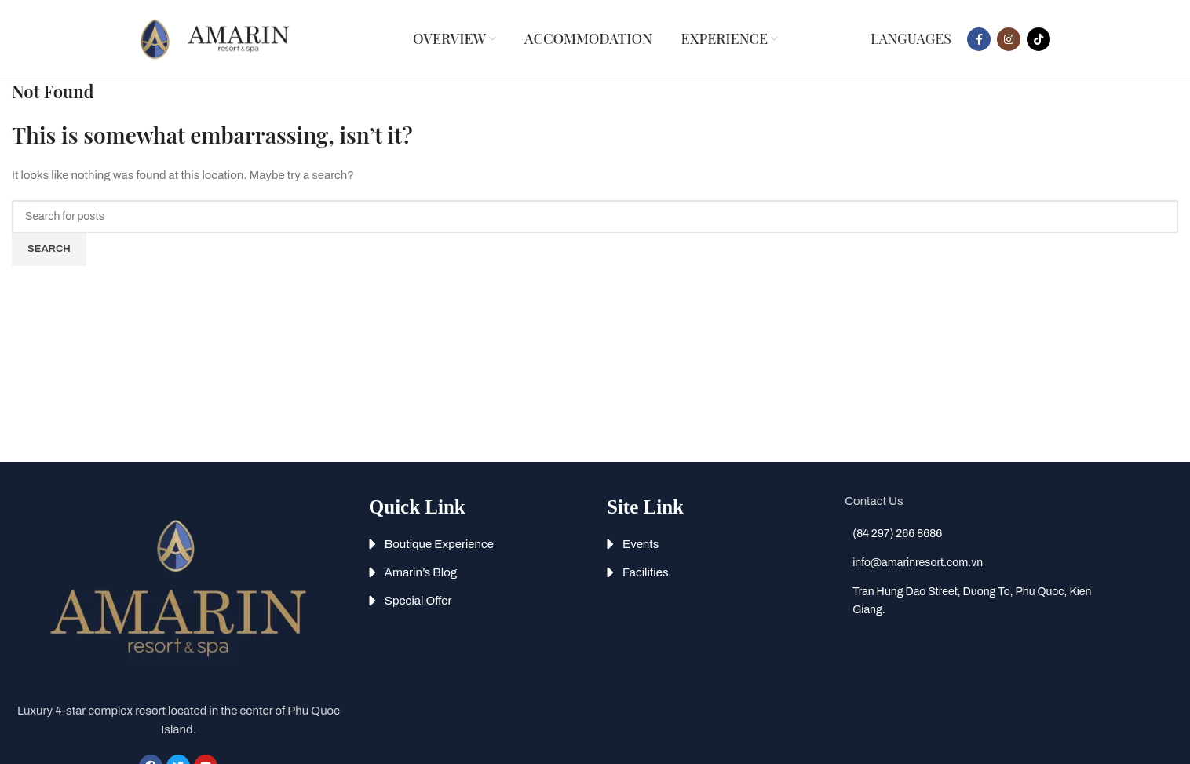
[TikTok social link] (1038, 39)
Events (640, 544)
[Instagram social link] (1008, 39)
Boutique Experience (439, 544)
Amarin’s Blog (421, 572)
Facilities (645, 572)
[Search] (595, 216)
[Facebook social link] (979, 39)
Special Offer (418, 600)
